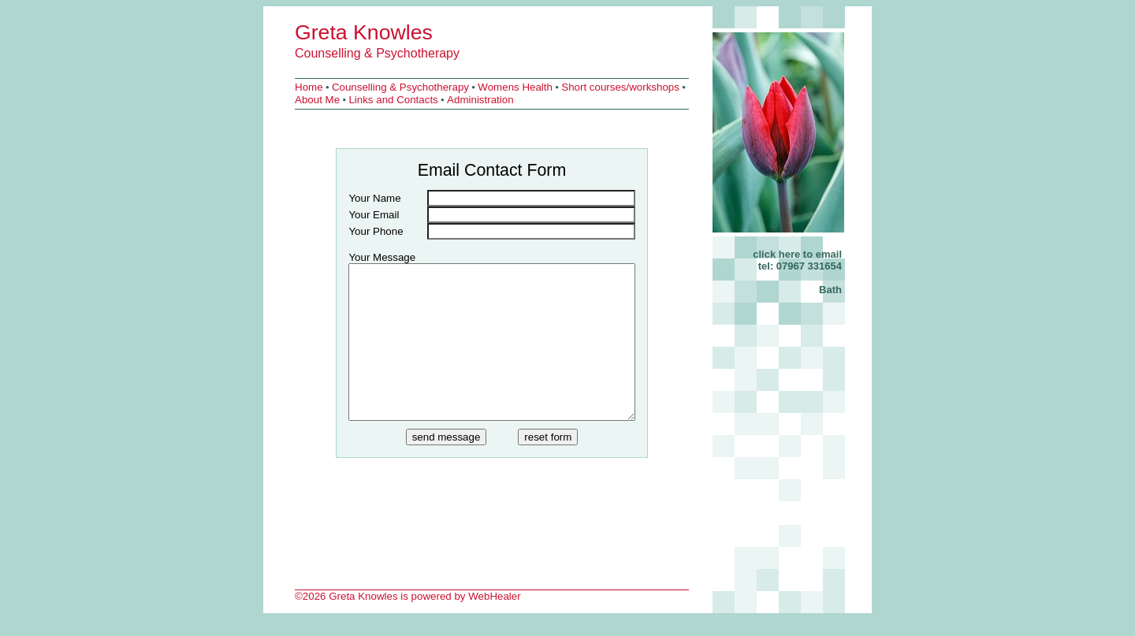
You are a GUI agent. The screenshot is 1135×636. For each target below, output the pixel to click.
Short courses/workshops (620, 87)
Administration (480, 100)
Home (309, 87)
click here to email (797, 254)
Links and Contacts (392, 100)
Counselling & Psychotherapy (377, 53)
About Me (317, 100)
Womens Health (515, 87)
